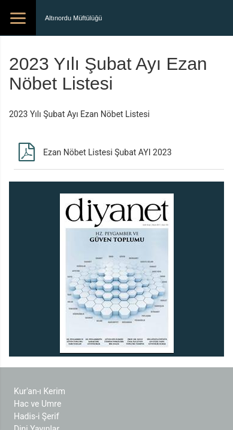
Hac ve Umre (37, 403)
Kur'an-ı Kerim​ (39, 391)
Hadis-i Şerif (36, 416)
